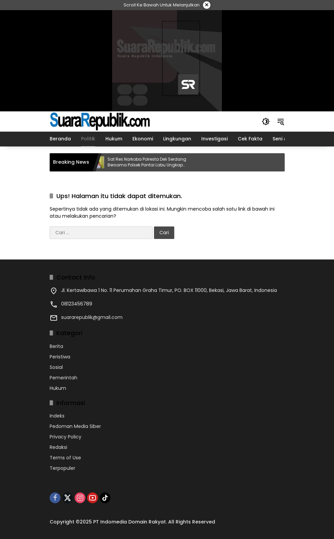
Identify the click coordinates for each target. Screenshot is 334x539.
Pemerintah (63, 377)
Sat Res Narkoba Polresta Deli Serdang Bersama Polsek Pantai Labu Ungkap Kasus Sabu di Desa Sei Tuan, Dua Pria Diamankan (150, 162)
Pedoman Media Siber (75, 426)
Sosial (56, 367)
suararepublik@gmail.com (92, 317)
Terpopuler (62, 468)
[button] (266, 121)
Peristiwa (60, 356)
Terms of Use (65, 457)
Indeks (57, 415)
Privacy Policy (65, 436)
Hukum (58, 388)
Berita (56, 346)
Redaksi (58, 447)
